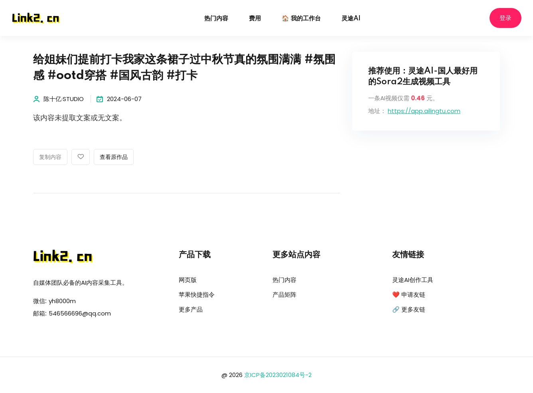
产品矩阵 (284, 294)
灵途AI (351, 18)
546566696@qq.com (80, 313)
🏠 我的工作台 (301, 18)
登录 (505, 18)
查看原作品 (114, 157)
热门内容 (216, 18)
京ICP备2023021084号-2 (278, 375)
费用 (255, 18)
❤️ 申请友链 (408, 294)
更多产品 (191, 309)
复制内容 (50, 157)
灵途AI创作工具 (412, 280)
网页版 (188, 280)
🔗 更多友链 (408, 309)
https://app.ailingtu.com (424, 111)
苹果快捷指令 (197, 294)
